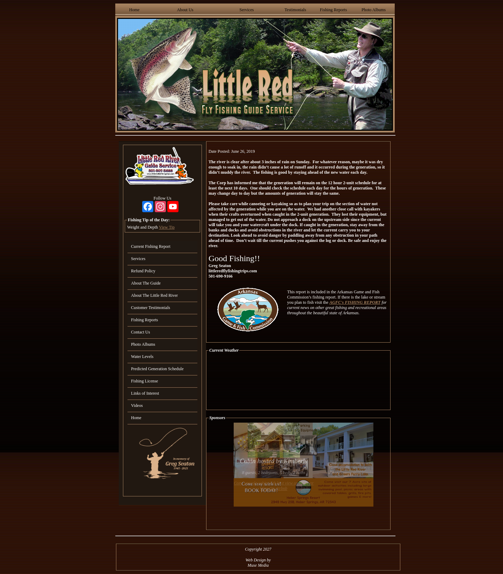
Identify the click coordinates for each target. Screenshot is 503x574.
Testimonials (295, 9)
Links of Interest (145, 393)
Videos (137, 405)
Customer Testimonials (150, 307)
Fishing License (144, 381)
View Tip (167, 227)
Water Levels (142, 356)
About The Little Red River (154, 295)
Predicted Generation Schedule (157, 368)
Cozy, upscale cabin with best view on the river (274, 483)
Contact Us (140, 332)
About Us (185, 9)
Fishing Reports (333, 9)
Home (134, 9)
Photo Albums (374, 9)
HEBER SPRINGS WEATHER (298, 381)
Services (246, 9)
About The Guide (146, 283)
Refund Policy (143, 270)
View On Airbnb (273, 488)
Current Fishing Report (150, 246)
